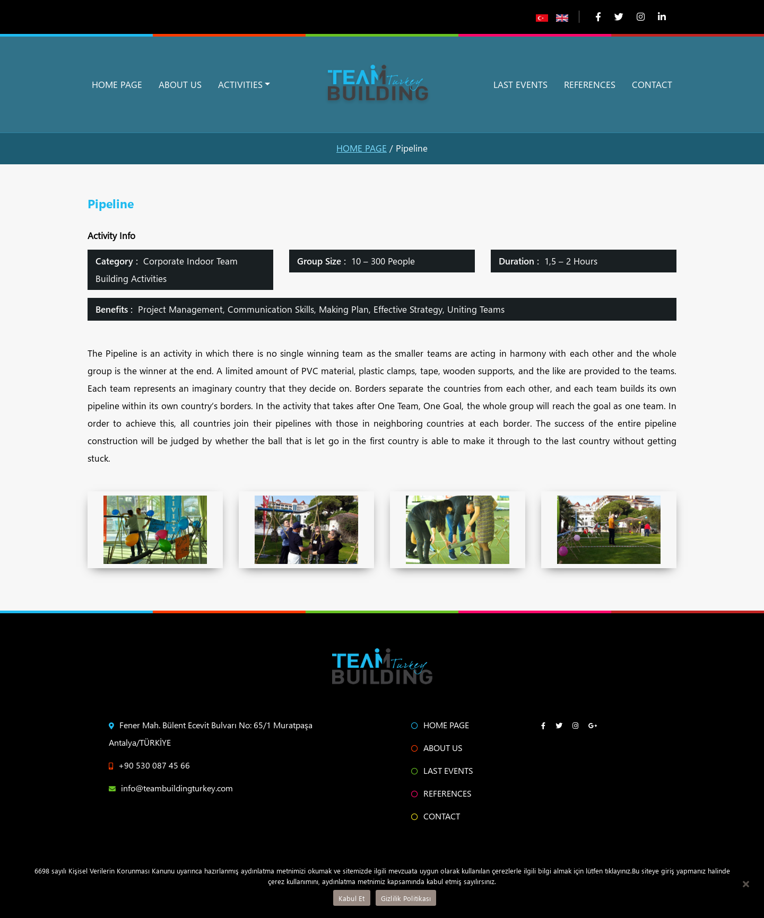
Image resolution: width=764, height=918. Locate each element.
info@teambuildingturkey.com (171, 787)
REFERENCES (589, 84)
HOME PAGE (117, 84)
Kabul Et (351, 898)
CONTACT (652, 84)
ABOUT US (180, 84)
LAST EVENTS (520, 84)
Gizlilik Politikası (406, 898)
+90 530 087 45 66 (149, 765)
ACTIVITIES (240, 84)
